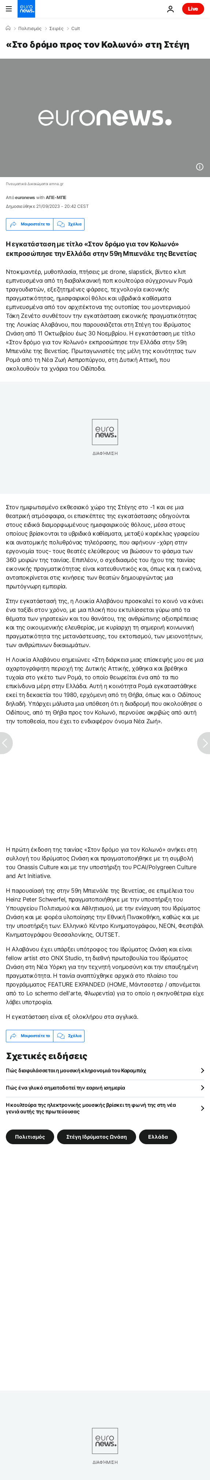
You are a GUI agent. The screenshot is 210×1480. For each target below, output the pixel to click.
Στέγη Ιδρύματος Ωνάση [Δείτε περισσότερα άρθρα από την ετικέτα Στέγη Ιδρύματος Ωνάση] (96, 1136)
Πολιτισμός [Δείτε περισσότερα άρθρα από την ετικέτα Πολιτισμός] (30, 1136)
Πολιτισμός (29, 28)
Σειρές (56, 28)
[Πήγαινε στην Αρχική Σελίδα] (26, 9)
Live (193, 8)
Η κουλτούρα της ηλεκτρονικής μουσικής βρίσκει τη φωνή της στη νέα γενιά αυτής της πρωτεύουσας (91, 1108)
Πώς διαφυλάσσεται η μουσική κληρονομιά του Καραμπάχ (76, 1070)
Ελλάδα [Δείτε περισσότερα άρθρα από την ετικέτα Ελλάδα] (158, 1136)
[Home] (8, 28)
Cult (75, 28)
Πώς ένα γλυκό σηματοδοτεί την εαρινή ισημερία (65, 1087)
